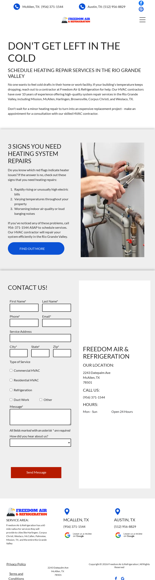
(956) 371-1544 (52, 6)
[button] (142, 20)
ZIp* (56, 346)
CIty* (13, 346)
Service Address (21, 331)
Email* (46, 316)
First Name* (18, 301)
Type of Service (20, 362)
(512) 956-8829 (114, 6)
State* (35, 346)
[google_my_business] (141, 10)
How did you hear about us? (29, 436)
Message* (16, 406)
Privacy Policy (16, 548)
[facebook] (141, 4)
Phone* (15, 316)
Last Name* (50, 301)
